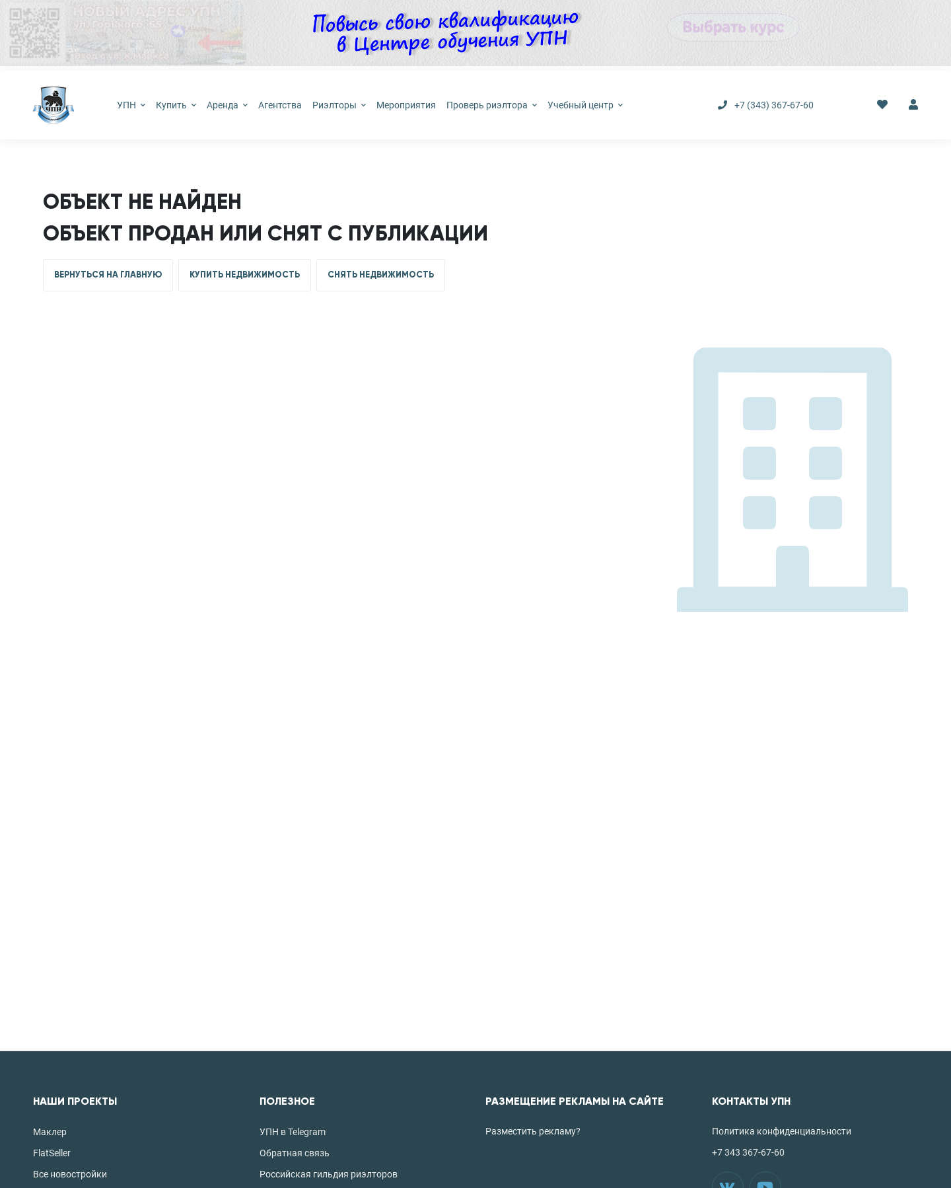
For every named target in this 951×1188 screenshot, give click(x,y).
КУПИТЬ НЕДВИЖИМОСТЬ (245, 275)
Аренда (227, 105)
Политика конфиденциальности (781, 1131)
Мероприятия (406, 105)
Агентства (280, 105)
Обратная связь (295, 1153)
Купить (176, 105)
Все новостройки (70, 1174)
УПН (131, 105)
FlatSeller (52, 1153)
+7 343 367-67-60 (748, 1152)
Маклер (50, 1132)
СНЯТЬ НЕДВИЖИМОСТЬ (381, 275)
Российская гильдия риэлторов (329, 1174)
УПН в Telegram (293, 1132)
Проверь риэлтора (491, 105)
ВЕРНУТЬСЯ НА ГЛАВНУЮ (108, 275)
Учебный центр (585, 105)
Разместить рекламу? (533, 1131)
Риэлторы (339, 105)
